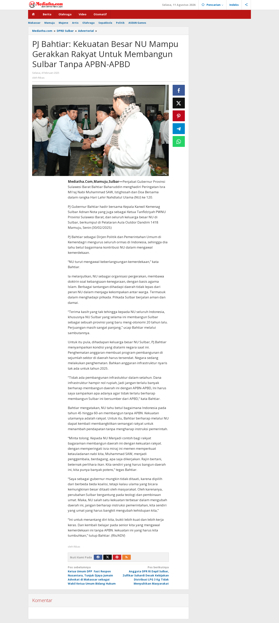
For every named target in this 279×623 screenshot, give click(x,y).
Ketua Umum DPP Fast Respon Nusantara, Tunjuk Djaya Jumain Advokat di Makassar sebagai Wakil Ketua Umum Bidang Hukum (92, 575)
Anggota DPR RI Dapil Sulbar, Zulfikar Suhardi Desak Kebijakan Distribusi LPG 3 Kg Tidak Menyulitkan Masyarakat (144, 575)
